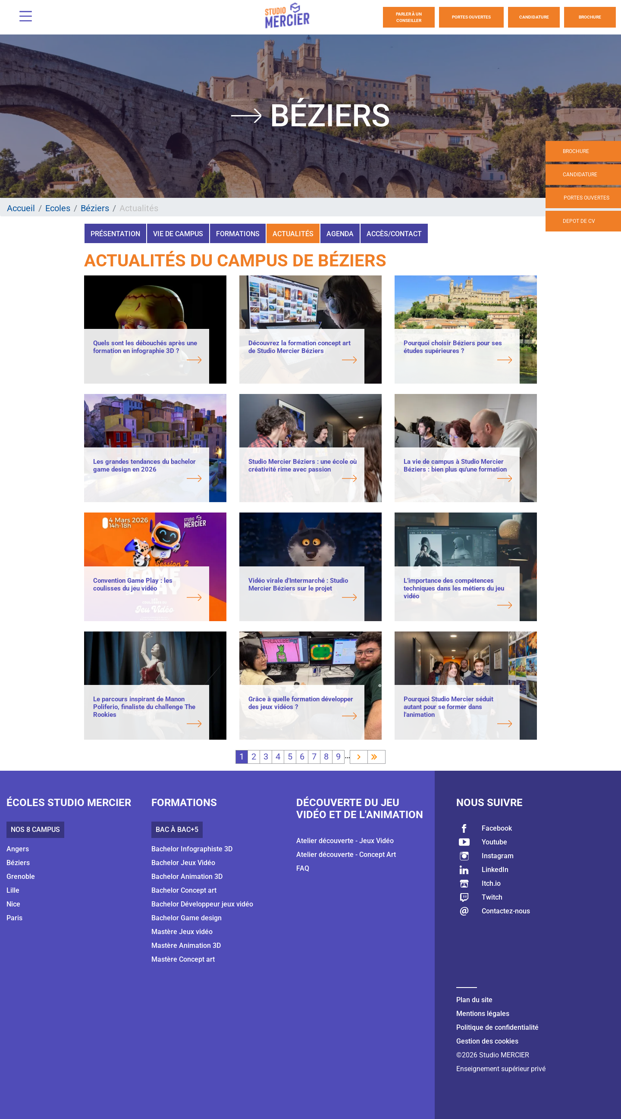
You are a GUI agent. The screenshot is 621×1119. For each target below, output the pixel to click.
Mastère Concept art (183, 959)
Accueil (21, 208)
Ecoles (57, 208)
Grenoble (20, 876)
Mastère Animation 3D (186, 945)
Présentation (115, 234)
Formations (238, 234)
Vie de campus (178, 234)
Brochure (590, 17)
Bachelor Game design (186, 918)
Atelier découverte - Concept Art (346, 854)
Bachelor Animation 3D (187, 876)
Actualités (293, 234)
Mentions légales (482, 1014)
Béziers (95, 208)
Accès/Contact (394, 234)
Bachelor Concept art (183, 890)
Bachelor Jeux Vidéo (183, 863)
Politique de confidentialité (497, 1027)
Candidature (534, 17)
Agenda (340, 234)
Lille (12, 890)
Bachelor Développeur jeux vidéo (202, 904)
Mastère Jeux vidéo (182, 932)
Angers (17, 849)
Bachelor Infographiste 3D (191, 849)
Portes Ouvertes (471, 17)
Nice (13, 904)
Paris (14, 918)
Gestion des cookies (487, 1041)
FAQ (302, 868)
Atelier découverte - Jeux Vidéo (345, 841)
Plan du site (474, 1000)
